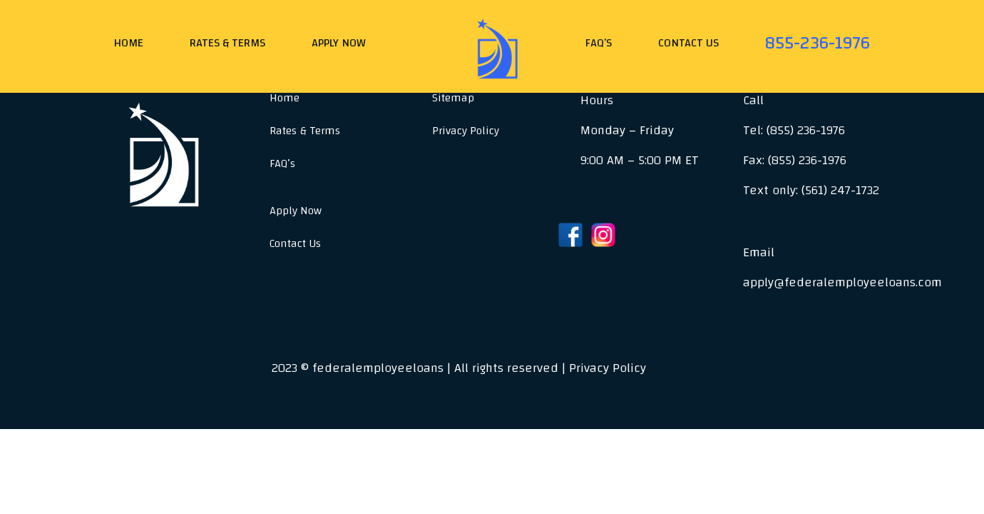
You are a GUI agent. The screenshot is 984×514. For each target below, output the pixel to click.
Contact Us (688, 43)
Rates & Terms (227, 43)
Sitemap (453, 98)
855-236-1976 (817, 41)
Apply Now (339, 43)
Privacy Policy (465, 130)
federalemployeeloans (378, 368)
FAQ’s (598, 43)
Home (128, 43)
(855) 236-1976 (806, 130)
